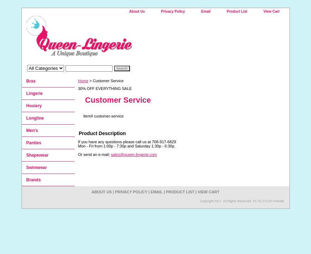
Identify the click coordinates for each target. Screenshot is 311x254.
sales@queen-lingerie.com (134, 154)
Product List (237, 11)
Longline (35, 118)
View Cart (271, 11)
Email (206, 11)
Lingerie (34, 93)
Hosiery (34, 105)
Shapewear (37, 155)
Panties (34, 142)
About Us (137, 11)
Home (83, 81)
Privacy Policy (173, 11)
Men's (32, 130)
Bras (31, 81)
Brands (33, 179)
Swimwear (36, 167)
